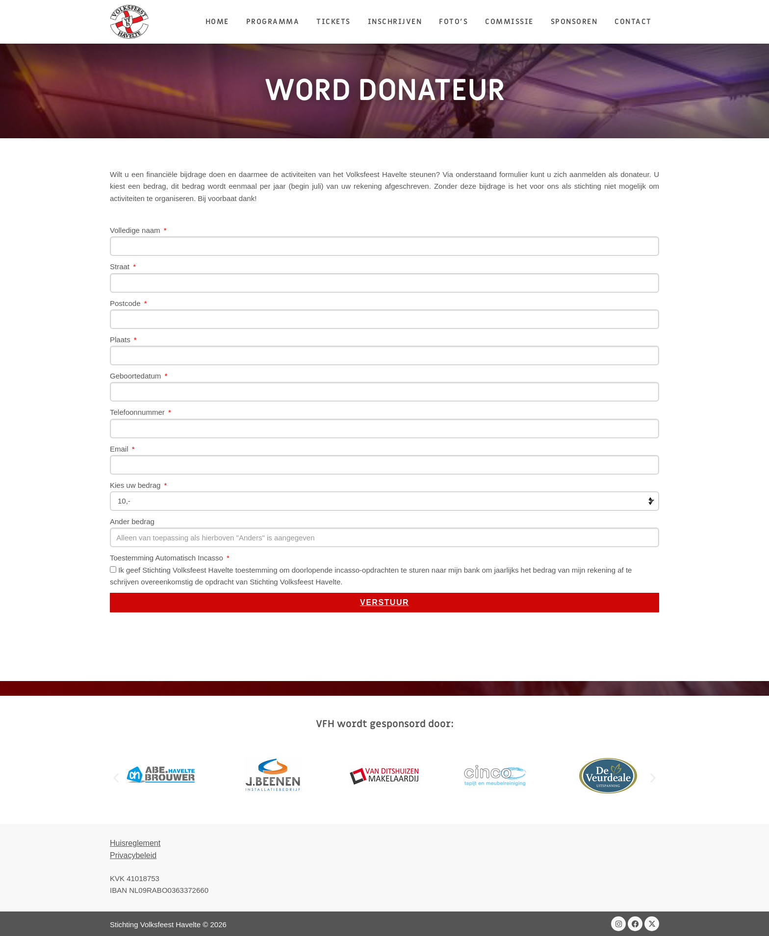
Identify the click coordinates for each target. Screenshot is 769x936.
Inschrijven (395, 21)
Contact (633, 21)
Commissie (509, 21)
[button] (116, 777)
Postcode (126, 303)
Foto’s (453, 21)
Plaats (121, 339)
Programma (273, 21)
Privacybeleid (133, 855)
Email (120, 449)
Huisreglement (135, 843)
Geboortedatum (136, 376)
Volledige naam (136, 230)
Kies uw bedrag (136, 485)
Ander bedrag (132, 521)
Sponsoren (574, 21)
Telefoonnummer (138, 412)
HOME (217, 21)
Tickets (333, 21)
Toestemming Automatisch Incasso (167, 558)
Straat (120, 266)
